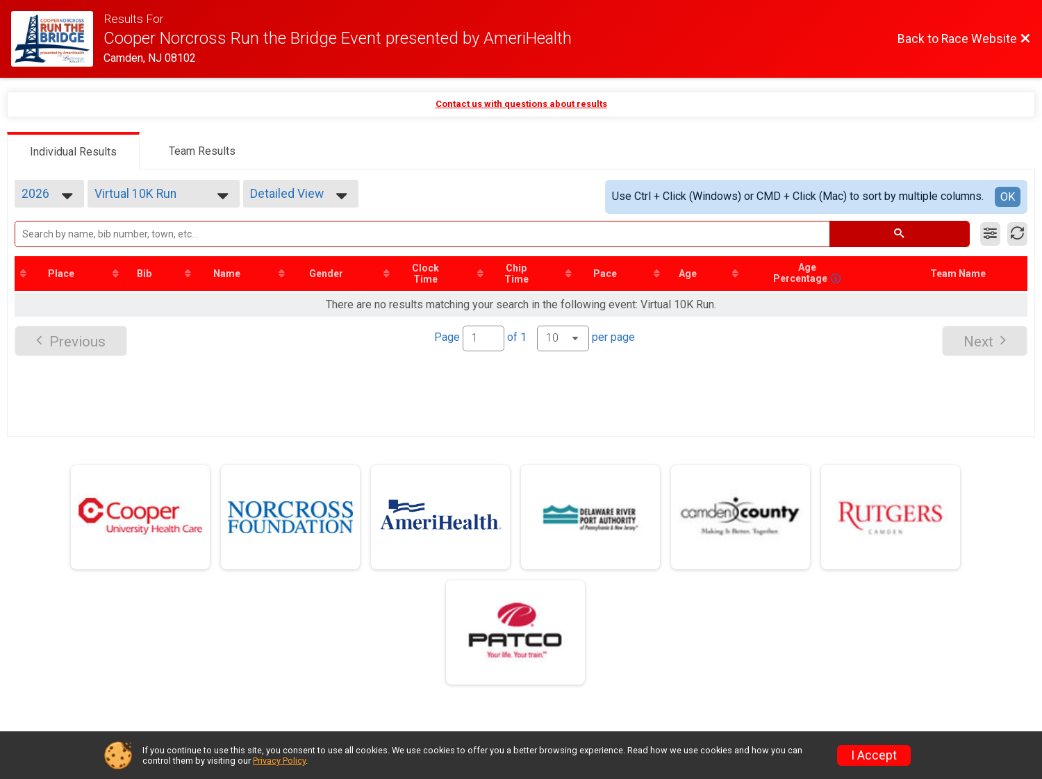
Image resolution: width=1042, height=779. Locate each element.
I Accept (874, 755)
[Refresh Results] (1017, 234)
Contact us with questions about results (521, 104)
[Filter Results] (990, 234)
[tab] (73, 150)
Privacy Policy (279, 760)
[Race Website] (57, 39)
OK (1007, 196)
